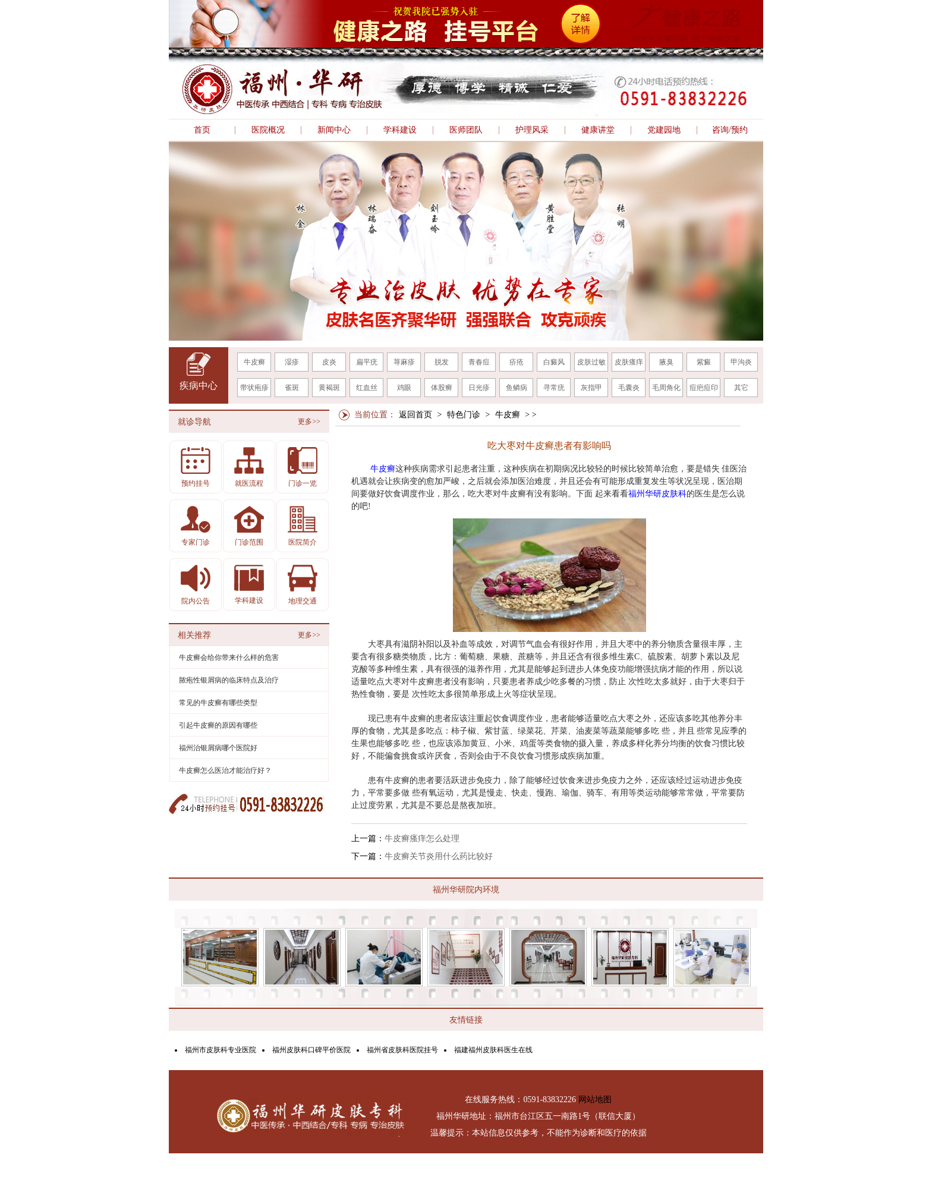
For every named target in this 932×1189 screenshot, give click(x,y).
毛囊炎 (629, 387)
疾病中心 (199, 385)
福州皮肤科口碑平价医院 (311, 1050)
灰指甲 (591, 387)
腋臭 (666, 362)
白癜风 (554, 362)
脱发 (441, 362)
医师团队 (466, 130)
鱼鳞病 (516, 387)
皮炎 (329, 362)
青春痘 (479, 362)
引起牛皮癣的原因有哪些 (218, 725)
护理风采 (532, 130)
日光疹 (479, 387)
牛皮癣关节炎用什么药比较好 (439, 856)
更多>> (309, 421)
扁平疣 (366, 362)
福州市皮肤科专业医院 (220, 1050)
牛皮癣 (254, 362)
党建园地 (664, 130)
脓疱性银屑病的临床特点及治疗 (229, 680)
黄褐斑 (329, 387)
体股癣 (441, 387)
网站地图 (595, 1099)
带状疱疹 (254, 387)
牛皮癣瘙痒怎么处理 (422, 838)
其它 (741, 387)
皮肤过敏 (591, 362)
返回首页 (415, 414)
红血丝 (366, 387)
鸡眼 (404, 387)
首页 (202, 130)
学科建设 (400, 130)
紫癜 (704, 362)
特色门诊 (463, 414)
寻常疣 (554, 387)
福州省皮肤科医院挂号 (402, 1050)
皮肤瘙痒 (629, 362)
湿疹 (292, 362)
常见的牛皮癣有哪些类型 (218, 703)
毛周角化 (666, 387)
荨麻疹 (404, 362)
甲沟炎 (741, 362)
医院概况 (268, 130)
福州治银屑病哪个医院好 (218, 748)
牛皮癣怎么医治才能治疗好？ (225, 770)
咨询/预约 (730, 130)
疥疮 (516, 362)
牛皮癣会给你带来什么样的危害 (229, 657)
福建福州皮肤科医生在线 (493, 1050)
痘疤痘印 (703, 387)
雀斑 (292, 387)
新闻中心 (334, 130)
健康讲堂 (598, 130)
